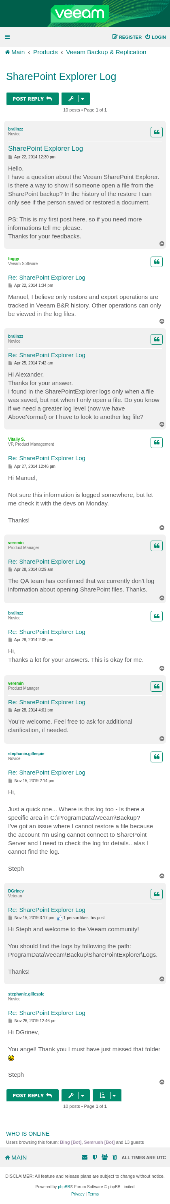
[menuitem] (155, 37)
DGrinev (16, 891)
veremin (15, 543)
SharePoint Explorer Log (61, 76)
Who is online (27, 1133)
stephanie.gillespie (26, 753)
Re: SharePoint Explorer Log (46, 277)
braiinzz (15, 129)
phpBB (64, 1187)
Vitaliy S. (16, 439)
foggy (13, 259)
